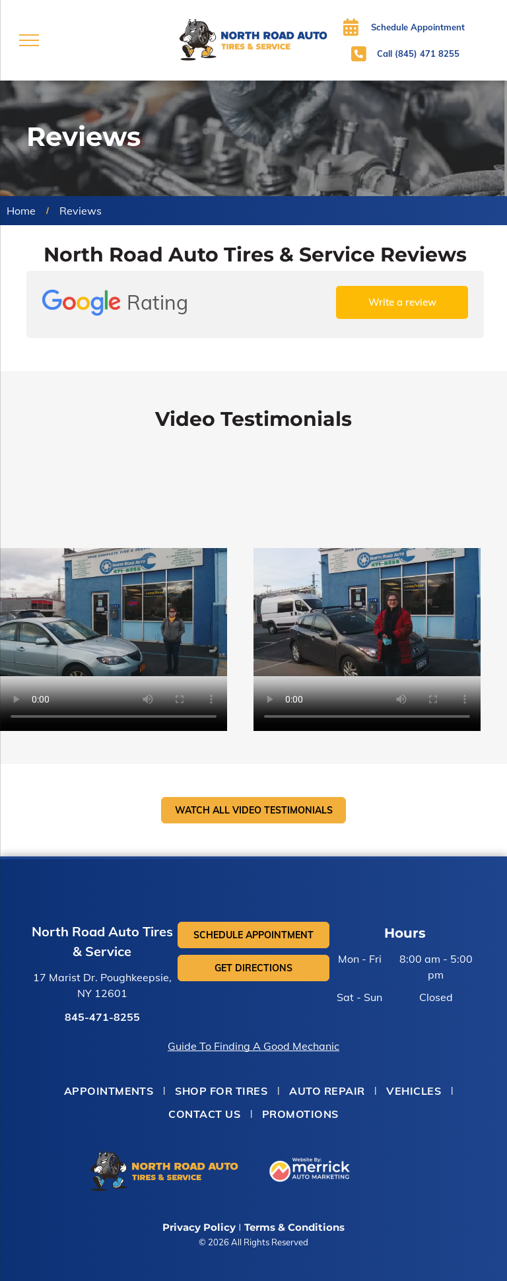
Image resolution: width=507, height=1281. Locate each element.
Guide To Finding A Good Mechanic (253, 1046)
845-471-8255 (102, 1016)
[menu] (29, 40)
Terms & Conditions (294, 1227)
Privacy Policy (199, 1227)
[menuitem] (110, 1091)
